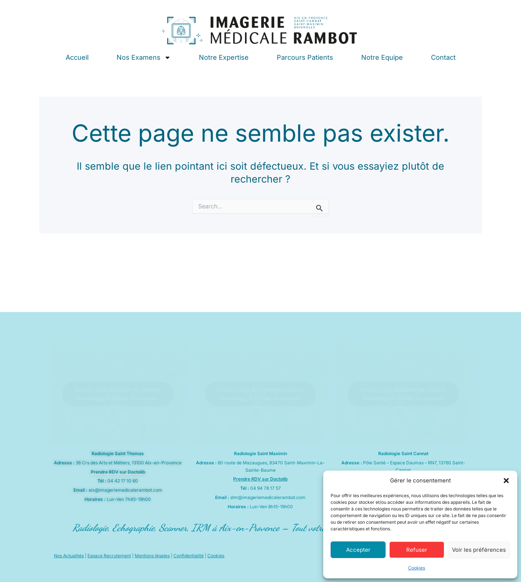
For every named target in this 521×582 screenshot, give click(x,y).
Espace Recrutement (109, 555)
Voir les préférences (479, 549)
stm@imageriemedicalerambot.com (268, 497)
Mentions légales (152, 555)
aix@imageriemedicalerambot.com (125, 490)
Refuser (416, 549)
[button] (506, 480)
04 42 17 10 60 (122, 481)
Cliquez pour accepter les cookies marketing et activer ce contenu (118, 394)
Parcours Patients (305, 57)
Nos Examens (144, 58)
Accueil (77, 57)
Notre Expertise (224, 57)
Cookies (416, 568)
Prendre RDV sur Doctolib (118, 472)
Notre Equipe (382, 57)
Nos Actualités (69, 555)
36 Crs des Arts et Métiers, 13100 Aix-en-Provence (129, 462)
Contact (443, 57)
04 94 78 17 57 (265, 488)
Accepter (358, 549)
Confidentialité (188, 555)
